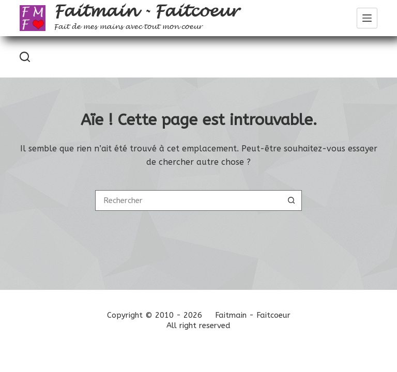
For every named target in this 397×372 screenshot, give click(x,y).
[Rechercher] (25, 57)
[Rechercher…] (188, 200)
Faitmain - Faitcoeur (146, 11)
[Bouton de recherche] (291, 200)
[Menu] (367, 18)
